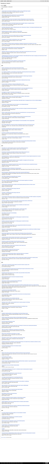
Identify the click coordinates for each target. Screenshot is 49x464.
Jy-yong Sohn (7, 318)
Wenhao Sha (8, 61)
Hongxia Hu (20, 201)
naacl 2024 (3, 162)
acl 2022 (3, 315)
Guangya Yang (15, 406)
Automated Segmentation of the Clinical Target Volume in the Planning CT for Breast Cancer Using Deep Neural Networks (19, 325)
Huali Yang (3, 129)
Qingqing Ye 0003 (11, 254)
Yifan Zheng (12, 52)
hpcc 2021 (3, 399)
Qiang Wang (10, 40)
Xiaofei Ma (32, 44)
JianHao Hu (18, 61)
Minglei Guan (8, 398)
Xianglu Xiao (14, 197)
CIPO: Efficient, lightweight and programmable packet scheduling (11, 176)
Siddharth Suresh (18, 169)
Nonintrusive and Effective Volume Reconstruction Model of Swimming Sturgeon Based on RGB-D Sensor (17, 200)
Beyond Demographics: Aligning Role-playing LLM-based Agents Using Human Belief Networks (15, 172)
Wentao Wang (18, 342)
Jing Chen (14, 36)
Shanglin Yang (16, 133)
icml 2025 (3, 126)
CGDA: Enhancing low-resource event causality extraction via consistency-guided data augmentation (16, 35)
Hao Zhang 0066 (21, 242)
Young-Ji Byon (13, 113)
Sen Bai (14, 326)
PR (2, 41)
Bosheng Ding (4, 314)
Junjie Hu (24, 20)
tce (2, 25)
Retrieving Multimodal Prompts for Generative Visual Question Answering (12, 276)
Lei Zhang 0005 (10, 326)
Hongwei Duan (18, 44)
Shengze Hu (6, 242)
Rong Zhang (13, 44)
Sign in (2, 437)
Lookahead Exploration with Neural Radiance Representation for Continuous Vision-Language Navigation (17, 237)
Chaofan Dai (8, 52)
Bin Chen (6, 307)
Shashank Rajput (11, 318)
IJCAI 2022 (3, 323)
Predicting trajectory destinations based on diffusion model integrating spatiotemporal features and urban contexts (18, 184)
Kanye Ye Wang (27, 93)
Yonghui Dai (15, 374)
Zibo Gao (3, 89)
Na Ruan (21, 24)
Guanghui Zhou (11, 258)
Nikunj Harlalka (13, 169)
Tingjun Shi (12, 303)
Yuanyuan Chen (16, 230)
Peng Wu (6, 197)
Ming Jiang (10, 121)
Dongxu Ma (21, 258)
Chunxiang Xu (11, 28)
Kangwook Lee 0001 (35, 318)
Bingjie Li (9, 346)
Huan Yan (6, 105)
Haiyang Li (22, 89)
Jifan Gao (3, 265)
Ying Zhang (17, 258)
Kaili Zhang (3, 342)
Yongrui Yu (6, 258)
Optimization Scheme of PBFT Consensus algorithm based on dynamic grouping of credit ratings (16, 302)
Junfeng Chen (4, 165)
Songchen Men (28, 258)
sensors (3, 202)
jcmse (2, 300)
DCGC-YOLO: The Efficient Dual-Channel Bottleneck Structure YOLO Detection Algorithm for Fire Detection (17, 180)
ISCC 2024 (3, 255)
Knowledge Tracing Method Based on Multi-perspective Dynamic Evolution (12, 128)
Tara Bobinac (10, 250)
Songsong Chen (10, 299)
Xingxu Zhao (29, 44)
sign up (5, 437)
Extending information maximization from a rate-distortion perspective (12, 416)
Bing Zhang (6, 129)
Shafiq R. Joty (21, 314)
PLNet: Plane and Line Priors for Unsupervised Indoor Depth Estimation (12, 389)
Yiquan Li (10, 234)
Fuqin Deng (13, 165)
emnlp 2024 (3, 174)
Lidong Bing (10, 314)
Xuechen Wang (10, 273)
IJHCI (2, 94)
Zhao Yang (3, 406)
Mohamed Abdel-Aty (24, 32)
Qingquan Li (22, 398)
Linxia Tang (20, 307)
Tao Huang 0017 (14, 242)
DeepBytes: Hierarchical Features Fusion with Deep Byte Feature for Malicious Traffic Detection (15, 96)
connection (3, 375)
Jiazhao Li (7, 234)
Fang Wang (3, 44)
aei (2, 33)
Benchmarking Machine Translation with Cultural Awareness (10, 249)
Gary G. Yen (12, 402)
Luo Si (24, 314)
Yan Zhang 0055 (4, 417)
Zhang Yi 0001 (17, 326)
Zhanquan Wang (7, 374)
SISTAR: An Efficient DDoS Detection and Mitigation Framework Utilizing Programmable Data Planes (16, 116)
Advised (5, 5)
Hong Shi (18, 398)
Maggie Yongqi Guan (4, 93)
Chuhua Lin (7, 24)
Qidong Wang (3, 121)
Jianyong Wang (4, 330)
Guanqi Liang (14, 378)
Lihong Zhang (36, 44)
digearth (3, 186)
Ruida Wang (3, 125)
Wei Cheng (24, 258)
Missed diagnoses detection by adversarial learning (9, 393)
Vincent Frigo (22, 173)
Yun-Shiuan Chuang (10, 133)
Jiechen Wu (11, 406)
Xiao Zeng (3, 57)
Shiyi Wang (10, 197)
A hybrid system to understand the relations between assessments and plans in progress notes (15, 264)
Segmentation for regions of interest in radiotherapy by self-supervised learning (13, 337)
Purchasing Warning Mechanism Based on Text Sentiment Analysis (11, 345)
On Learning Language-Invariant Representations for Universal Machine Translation (14, 412)
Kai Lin (3, 201)
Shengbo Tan (3, 230)
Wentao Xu (14, 299)
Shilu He (6, 265)
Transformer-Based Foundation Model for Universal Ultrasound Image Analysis (13, 47)
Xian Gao (9, 101)
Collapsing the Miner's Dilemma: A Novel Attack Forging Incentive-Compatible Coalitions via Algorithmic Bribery (18, 23)
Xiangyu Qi (13, 234)
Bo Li (31, 234)
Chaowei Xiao (34, 234)
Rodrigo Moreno (20, 48)
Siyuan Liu (19, 89)
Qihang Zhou (9, 117)
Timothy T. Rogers (37, 169)
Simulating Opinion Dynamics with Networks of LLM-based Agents (11, 168)
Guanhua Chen (12, 265)
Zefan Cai (6, 133)
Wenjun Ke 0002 (21, 20)
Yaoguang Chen (15, 24)
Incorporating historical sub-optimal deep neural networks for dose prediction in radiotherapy (15, 381)
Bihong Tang (17, 299)
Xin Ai (8, 406)
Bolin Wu (3, 402)
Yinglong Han (16, 89)
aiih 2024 (3, 231)
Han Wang (3, 334)
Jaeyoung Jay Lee (14, 32)
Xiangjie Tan (3, 40)
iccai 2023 (3, 304)
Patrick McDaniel (23, 234)
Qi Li (8, 197)
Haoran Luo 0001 (32, 20)
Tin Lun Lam (17, 165)
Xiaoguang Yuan (4, 52)
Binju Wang (22, 197)
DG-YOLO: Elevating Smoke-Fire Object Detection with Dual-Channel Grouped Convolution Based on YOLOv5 (17, 268)
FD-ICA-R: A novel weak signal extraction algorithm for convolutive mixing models (14, 60)
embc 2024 (3, 198)
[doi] (8, 17)
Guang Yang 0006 (26, 197)
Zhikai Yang (3, 48)
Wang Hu (6, 402)
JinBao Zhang (9, 113)
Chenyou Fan (3, 322)
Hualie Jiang (3, 390)
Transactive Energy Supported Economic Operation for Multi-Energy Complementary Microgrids (15, 405)
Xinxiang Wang (4, 398)
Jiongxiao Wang (4, 234)
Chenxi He (20, 230)
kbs (2, 339)
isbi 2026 (3, 49)
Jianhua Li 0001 (15, 105)
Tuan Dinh (3, 318)
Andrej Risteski (11, 413)
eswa (2, 110)
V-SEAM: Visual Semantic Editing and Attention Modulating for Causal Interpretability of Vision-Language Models (18, 120)
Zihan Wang (3, 238)
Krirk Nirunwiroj (10, 173)
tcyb (2, 327)
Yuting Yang (14, 20)
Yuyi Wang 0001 (19, 93)
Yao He (17, 20)
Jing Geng (10, 242)
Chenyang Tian (15, 398)
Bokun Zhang (11, 342)
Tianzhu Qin (14, 61)
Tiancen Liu (12, 57)
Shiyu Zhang (5, 201)
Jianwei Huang (11, 322)
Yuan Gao (7, 165)
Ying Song (6, 40)
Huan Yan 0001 (7, 28)
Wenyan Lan (6, 101)
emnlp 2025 (3, 122)
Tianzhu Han (3, 24)
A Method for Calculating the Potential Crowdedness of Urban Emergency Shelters (14, 397)
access (3, 58)
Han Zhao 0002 (4, 413)
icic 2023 (3, 308)
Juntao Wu (3, 299)
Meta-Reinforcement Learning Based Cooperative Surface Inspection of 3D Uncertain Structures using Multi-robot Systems (19, 164)
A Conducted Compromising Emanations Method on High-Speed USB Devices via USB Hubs (15, 253)
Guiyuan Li (10, 338)
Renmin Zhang (16, 181)
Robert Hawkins (23, 169)
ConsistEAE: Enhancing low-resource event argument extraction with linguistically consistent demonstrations (18, 19)
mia (2, 383)
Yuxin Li (10, 125)
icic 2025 (3, 130)
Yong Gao (6, 273)
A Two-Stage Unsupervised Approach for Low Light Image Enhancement (12, 377)
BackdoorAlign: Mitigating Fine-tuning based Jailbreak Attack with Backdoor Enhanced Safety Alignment (17, 233)
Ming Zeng (8, 181)
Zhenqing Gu (15, 93)
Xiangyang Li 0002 (7, 238)
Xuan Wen (21, 299)
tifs (2, 106)
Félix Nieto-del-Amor (11, 48)
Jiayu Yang (8, 109)
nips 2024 (3, 235)
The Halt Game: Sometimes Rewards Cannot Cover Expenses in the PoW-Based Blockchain (15, 104)
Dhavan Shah (30, 169)
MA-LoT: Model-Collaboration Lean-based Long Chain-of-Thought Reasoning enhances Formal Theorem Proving (18, 124)
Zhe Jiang (6, 189)
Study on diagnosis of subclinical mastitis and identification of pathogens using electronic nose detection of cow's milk (19, 43)
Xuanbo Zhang (4, 61)
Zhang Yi (17, 40)
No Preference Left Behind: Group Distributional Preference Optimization (12, 132)
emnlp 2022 (3, 319)
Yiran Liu (6, 303)
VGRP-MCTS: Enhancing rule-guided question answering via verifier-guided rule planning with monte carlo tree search (19, 51)
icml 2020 (3, 414)
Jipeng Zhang (14, 125)
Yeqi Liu (15, 238)
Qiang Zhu (16, 129)
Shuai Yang (21, 44)
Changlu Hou (8, 57)
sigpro (2, 62)
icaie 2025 (3, 102)
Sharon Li (20, 234)
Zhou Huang (11, 185)
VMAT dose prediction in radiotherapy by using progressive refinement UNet (13, 329)
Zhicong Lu (23, 93)
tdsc (2, 29)
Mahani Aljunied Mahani (15, 314)
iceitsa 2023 (3, 270)
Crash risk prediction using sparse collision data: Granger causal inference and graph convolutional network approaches (19, 108)
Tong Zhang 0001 (30, 125)
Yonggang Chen (7, 342)
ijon (2, 21)
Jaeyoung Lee (7, 246)
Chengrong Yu (14, 40)
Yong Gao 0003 (7, 185)
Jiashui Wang (11, 24)
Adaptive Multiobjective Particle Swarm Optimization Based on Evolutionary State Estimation (15, 401)
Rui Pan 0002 (7, 125)
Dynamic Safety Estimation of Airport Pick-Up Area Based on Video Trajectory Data (14, 245)
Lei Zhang (9, 386)
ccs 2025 (3, 118)
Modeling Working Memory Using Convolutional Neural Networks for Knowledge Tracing (14, 306)
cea (2, 45)
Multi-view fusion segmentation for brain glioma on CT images (11, 333)
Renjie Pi (24, 125)
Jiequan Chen (11, 374)
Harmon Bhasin (4, 161)
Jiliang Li (9, 93)
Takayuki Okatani (11, 417)
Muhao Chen (28, 234)
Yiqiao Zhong (13, 161)
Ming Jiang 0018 (20, 133)
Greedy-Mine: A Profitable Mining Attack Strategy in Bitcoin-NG (11, 188)
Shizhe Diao (20, 125)
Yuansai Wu (3, 303)
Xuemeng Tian (7, 20)
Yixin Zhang (12, 89)
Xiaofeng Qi (3, 326)
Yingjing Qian (12, 181)
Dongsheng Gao (7, 32)
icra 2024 (3, 166)
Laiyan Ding (7, 390)
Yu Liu (13, 273)
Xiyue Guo (6, 378)
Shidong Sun (6, 177)
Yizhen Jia (17, 125)
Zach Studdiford (14, 173)
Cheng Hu (10, 32)
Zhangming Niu (18, 197)
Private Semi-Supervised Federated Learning (8, 321)
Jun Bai (6, 109)
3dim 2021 (3, 391)
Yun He (3, 181)
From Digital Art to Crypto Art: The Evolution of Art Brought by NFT (11, 92)
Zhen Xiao (11, 105)
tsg (2, 371)
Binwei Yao (3, 133)
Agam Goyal (9, 169)
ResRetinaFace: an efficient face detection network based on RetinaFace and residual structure (15, 204)
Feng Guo (9, 89)
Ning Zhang (13, 177)
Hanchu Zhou (19, 32)
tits (2, 247)
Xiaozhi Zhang (18, 330)
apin (2, 335)
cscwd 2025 (3, 98)
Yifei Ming (20, 318)
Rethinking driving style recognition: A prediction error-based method (12, 31)
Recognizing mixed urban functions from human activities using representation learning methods (16, 272)
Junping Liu (12, 129)
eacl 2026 (3, 17)
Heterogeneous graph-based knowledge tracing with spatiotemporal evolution (13, 241)
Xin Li (5, 57)
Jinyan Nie (24, 52)
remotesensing (4, 343)
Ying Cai (7, 230)
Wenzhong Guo (16, 201)
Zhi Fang (11, 36)
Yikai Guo (3, 20)
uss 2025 (3, 90)
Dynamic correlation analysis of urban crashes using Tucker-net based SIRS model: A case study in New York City (18, 112)
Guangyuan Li (16, 48)
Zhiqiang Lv (25, 89)
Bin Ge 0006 (10, 20)
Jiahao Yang (12, 238)
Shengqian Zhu (14, 338)
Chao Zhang (3, 258)
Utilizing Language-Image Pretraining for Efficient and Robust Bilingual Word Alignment (14, 317)
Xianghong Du (25, 44)
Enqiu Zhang (10, 44)
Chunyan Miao (27, 314)
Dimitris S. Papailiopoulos (28, 318)
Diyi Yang (24, 133)
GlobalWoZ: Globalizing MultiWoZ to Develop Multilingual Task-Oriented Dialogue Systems (15, 313)
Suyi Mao (10, 246)
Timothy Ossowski (8, 161)
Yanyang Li (27, 20)
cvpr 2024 (3, 239)
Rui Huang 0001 (14, 390)
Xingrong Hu (19, 129)
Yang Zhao (9, 230)
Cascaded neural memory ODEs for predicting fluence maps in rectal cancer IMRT (13, 39)
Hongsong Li (12, 201)
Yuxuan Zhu (3, 346)
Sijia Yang (26, 169)
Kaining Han (21, 61)
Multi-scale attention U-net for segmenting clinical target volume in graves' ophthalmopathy (15, 385)
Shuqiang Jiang (25, 238)
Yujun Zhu (6, 44)
